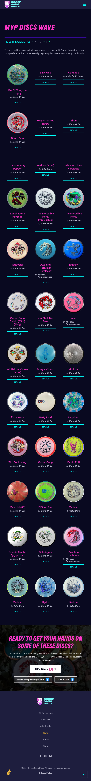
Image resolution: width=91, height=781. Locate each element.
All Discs (45, 719)
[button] (83, 4)
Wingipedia (45, 726)
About (45, 745)
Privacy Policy (45, 773)
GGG (45, 732)
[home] (13, 4)
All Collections (46, 713)
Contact (45, 739)
